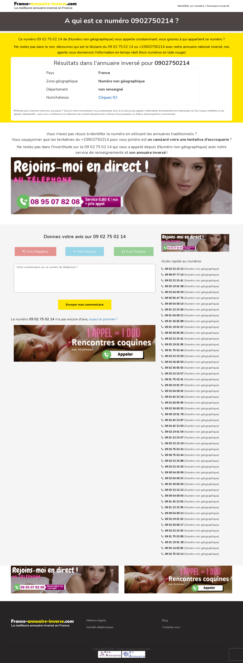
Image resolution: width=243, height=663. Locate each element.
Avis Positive (134, 251)
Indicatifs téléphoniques (100, 627)
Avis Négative (35, 251)
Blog (165, 620)
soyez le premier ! (103, 319)
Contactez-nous (171, 627)
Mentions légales (96, 620)
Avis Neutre (84, 251)
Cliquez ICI (107, 97)
